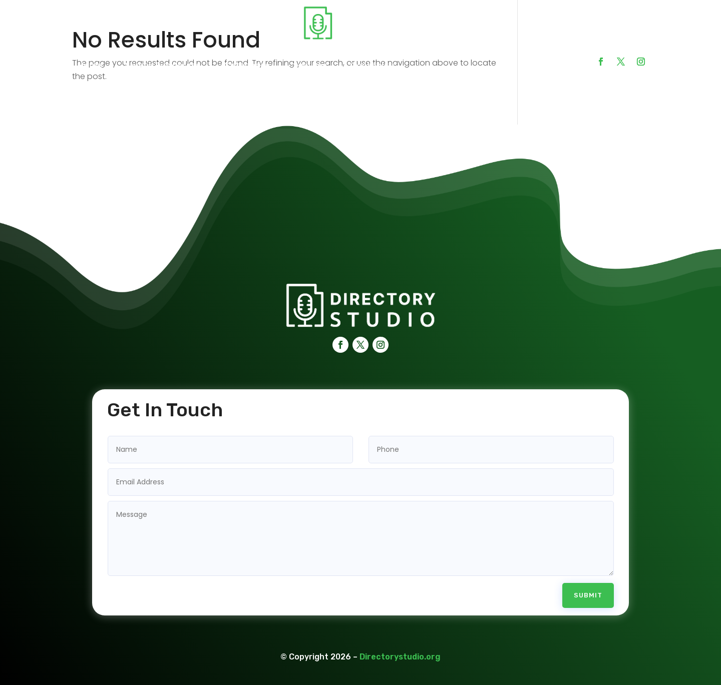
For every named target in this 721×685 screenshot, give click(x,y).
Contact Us (373, 65)
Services (310, 65)
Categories (247, 65)
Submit (588, 581)
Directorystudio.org (400, 642)
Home (90, 65)
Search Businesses (163, 65)
